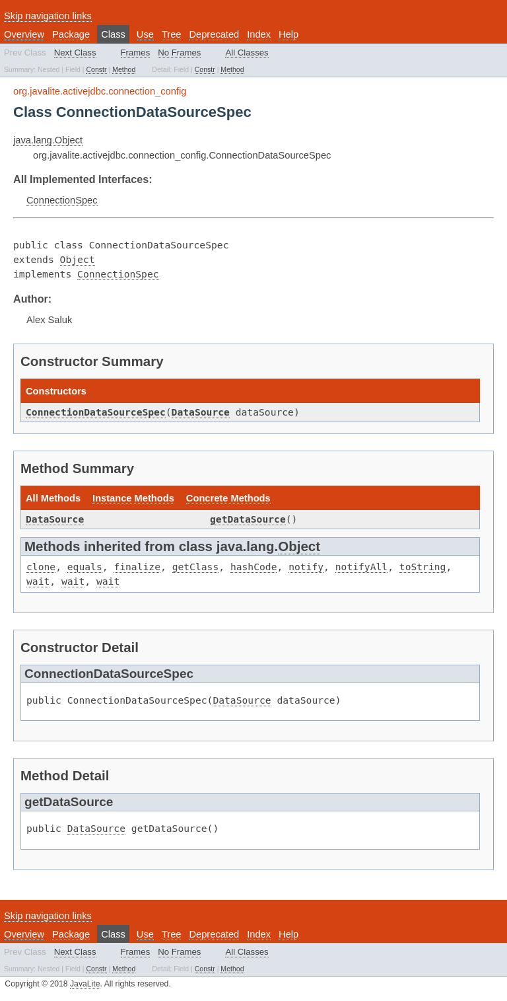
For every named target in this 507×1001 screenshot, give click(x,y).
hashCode (253, 566)
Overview (24, 34)
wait (38, 581)
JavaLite (85, 983)
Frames (136, 52)
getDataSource (248, 519)
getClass (195, 566)
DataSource (201, 412)
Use (145, 34)
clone (40, 566)
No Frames (179, 52)
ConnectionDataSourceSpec (96, 412)
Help (288, 34)
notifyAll (361, 566)
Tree (172, 34)
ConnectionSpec (62, 200)
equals (84, 566)
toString (422, 566)
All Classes (246, 52)
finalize (137, 566)
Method (123, 69)
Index (259, 34)
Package (71, 34)
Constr (96, 69)
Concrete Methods (228, 498)
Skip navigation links (48, 16)
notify (305, 566)
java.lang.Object (48, 140)
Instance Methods (133, 498)
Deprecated (214, 34)
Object (77, 259)
